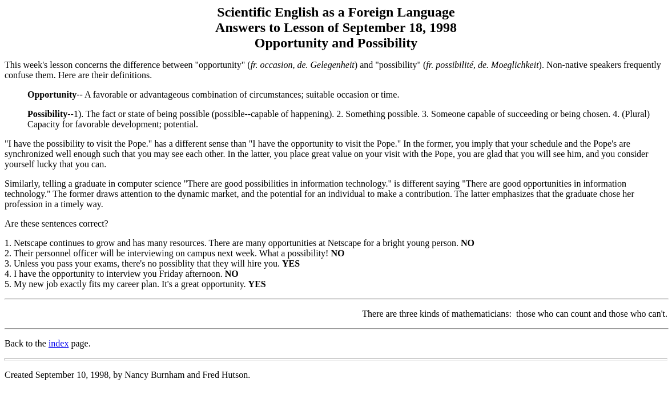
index (59, 343)
